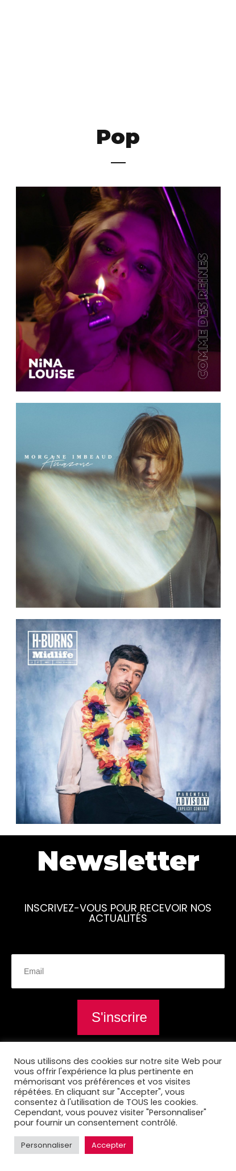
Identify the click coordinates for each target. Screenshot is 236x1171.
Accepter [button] (109, 1145)
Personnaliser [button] (46, 1145)
